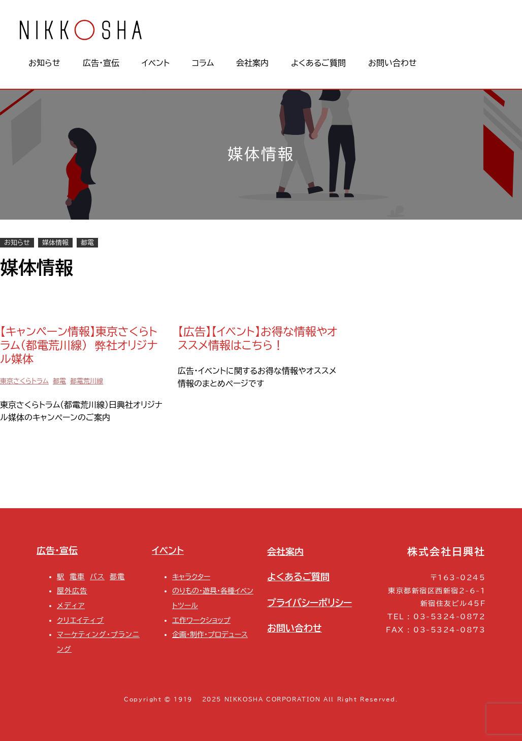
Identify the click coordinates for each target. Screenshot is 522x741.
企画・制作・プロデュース (210, 634)
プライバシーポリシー (309, 602)
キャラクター (191, 576)
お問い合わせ (294, 628)
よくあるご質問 (298, 577)
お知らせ (17, 242)
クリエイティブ (80, 620)
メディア (71, 605)
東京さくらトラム (24, 381)
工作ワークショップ (201, 620)
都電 (87, 242)
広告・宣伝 (57, 550)
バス (97, 576)
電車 (77, 576)
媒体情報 (55, 242)
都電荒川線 (86, 381)
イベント (168, 550)
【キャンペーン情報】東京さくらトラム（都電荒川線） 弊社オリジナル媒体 (79, 345)
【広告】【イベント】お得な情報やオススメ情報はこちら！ (257, 338)
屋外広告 (72, 590)
